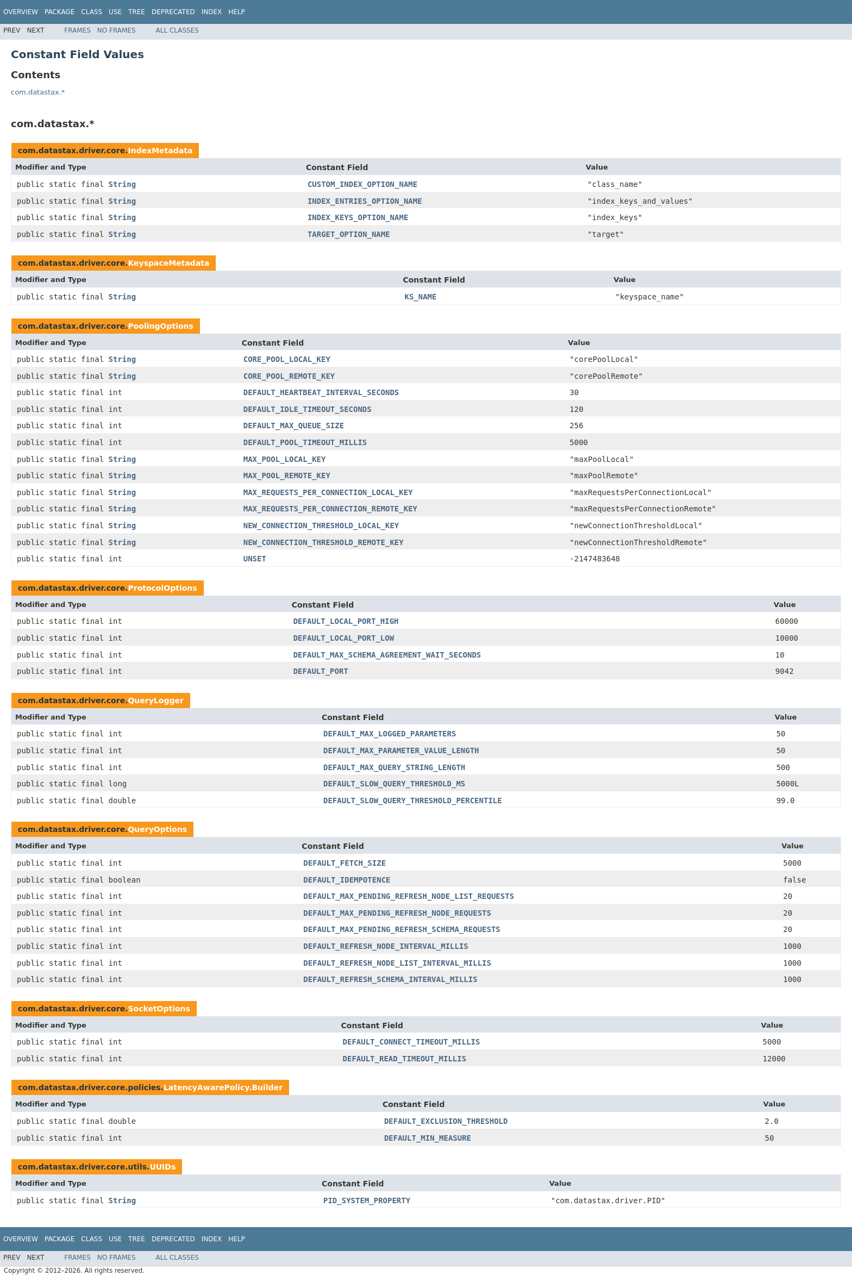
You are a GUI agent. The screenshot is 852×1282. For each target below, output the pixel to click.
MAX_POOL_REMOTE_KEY (286, 475)
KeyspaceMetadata (168, 263)
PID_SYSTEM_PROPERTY (366, 1200)
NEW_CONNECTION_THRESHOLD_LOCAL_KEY (321, 525)
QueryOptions (157, 829)
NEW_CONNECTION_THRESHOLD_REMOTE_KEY (323, 542)
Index (212, 12)
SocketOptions (159, 1008)
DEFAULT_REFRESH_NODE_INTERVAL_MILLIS (385, 946)
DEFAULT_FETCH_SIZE (344, 863)
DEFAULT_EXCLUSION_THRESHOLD (446, 1121)
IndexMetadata (160, 150)
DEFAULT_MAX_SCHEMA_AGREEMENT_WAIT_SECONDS (387, 655)
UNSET (254, 558)
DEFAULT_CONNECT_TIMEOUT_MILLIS (411, 1041)
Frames (77, 30)
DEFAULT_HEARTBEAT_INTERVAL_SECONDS (321, 392)
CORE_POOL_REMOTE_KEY (289, 376)
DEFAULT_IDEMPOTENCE (346, 879)
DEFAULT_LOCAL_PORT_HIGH (346, 621)
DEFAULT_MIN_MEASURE (427, 1138)
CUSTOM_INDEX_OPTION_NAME (362, 184)
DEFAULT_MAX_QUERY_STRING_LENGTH (394, 767)
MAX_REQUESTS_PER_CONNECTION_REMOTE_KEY (330, 508)
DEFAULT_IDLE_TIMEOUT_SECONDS (307, 409)
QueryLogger (155, 700)
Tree (136, 12)
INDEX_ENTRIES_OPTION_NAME (365, 201)
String (122, 184)
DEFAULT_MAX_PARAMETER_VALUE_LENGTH (401, 750)
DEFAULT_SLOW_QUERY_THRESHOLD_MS (394, 783)
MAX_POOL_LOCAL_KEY (284, 459)
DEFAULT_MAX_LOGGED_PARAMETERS (389, 733)
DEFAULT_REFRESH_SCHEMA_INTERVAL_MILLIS (390, 979)
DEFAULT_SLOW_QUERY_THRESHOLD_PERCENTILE (412, 800)
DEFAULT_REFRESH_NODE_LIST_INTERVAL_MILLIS (397, 963)
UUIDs (162, 1166)
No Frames (116, 30)
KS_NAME (420, 296)
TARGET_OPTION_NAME (349, 234)
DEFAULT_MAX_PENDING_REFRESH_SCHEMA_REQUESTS (401, 929)
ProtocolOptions (162, 588)
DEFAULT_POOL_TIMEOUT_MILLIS (305, 442)
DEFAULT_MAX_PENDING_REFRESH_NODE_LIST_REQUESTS (408, 896)
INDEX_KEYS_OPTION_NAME (358, 217)
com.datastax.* (38, 92)
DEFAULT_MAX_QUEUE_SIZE (293, 425)
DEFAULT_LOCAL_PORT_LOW (343, 638)
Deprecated (173, 12)
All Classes (177, 30)
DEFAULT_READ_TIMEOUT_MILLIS (405, 1058)
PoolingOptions (160, 326)
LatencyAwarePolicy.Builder (223, 1087)
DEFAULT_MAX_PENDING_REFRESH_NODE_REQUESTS (397, 913)
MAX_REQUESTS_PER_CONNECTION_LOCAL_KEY (328, 492)
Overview (20, 12)
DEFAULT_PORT (320, 671)
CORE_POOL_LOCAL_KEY (286, 359)
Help (236, 12)
